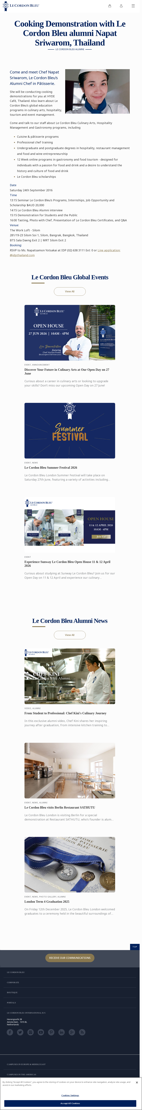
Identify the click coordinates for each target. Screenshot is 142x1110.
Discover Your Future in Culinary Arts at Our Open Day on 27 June (66, 374)
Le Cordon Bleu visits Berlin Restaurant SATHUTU (59, 810)
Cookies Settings (70, 1095)
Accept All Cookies (70, 1103)
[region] (71, 1093)
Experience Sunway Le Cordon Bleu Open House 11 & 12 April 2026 (67, 566)
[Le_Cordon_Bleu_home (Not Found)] (21, 6)
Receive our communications (69, 958)
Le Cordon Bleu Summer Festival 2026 (50, 470)
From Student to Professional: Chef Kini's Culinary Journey (65, 716)
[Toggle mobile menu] (133, 6)
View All (69, 291)
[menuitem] (109, 6)
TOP (134, 946)
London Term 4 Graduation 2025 (46, 904)
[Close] (136, 1082)
